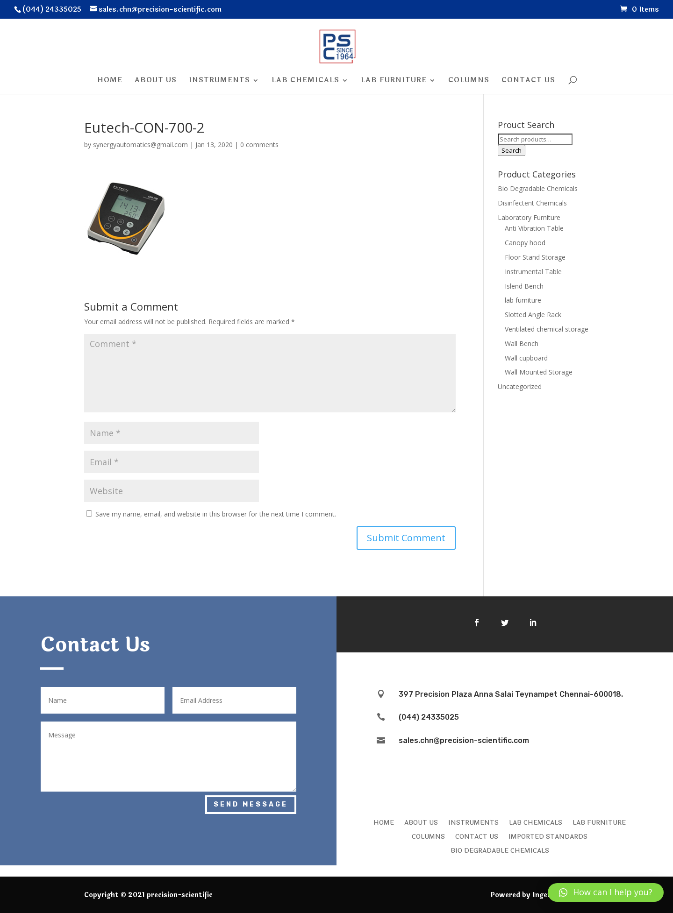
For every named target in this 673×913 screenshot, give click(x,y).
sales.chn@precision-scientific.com (464, 740)
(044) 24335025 (429, 717)
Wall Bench (521, 343)
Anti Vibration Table (534, 228)
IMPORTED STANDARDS (547, 836)
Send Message (251, 804)
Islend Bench (524, 286)
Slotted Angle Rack (533, 314)
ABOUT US (421, 822)
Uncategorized (520, 386)
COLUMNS (428, 836)
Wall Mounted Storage (539, 372)
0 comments (259, 144)
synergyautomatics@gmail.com (140, 144)
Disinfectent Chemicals (532, 202)
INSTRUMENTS (473, 822)
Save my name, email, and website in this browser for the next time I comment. (215, 514)
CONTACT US (476, 836)
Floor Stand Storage (535, 257)
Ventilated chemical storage (546, 329)
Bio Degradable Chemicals (538, 188)
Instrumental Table (533, 271)
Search (511, 150)
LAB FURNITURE (599, 822)
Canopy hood (525, 242)
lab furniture (523, 300)
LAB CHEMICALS (535, 822)
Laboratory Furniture (529, 217)
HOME (383, 822)
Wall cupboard (526, 358)
